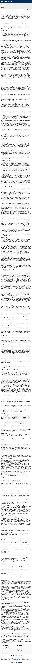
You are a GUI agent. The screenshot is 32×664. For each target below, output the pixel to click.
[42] (29, 242)
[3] (28, 43)
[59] (19, 355)
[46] (1, 574)
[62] (27, 379)
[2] (1, 455)
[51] (23, 300)
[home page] (1, 1)
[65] (24, 395)
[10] (18, 86)
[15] (27, 92)
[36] (1, 552)
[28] (3, 162)
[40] (23, 229)
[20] (20, 118)
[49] (6, 294)
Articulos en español (19, 650)
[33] (4, 181)
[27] (1, 532)
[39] (1, 560)
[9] (1, 474)
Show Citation (2, 9)
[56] (3, 343)
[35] (1, 551)
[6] (6, 65)
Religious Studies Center (8, 1)
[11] (8, 88)
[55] (22, 330)
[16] (11, 98)
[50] (16, 295)
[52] (1, 587)
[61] (3, 365)
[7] (1, 471)
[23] (14, 144)
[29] (1, 166)
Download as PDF (29, 9)
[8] (1, 473)
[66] (13, 406)
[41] (16, 241)
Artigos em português (20, 651)
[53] (1, 590)
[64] (1, 625)
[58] (24, 352)
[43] (12, 252)
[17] (9, 109)
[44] (11, 258)
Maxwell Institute (19, 649)
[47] (11, 275)
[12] (19, 89)
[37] (10, 216)
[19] (3, 115)
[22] (1, 515)
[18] (1, 499)
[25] (16, 153)
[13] (12, 90)
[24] (11, 149)
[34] (16, 185)
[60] (9, 362)
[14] (1, 487)
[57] (14, 350)
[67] (21, 411)
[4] (1, 459)
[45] (4, 264)
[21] (17, 124)
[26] (1, 530)
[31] (12, 169)
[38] (29, 222)
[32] (5, 177)
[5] (6, 59)
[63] (8, 392)
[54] (1, 592)
